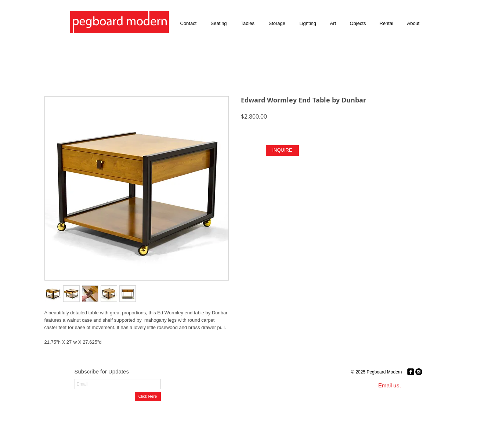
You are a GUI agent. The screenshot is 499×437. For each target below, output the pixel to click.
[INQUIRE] (282, 150)
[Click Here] (148, 396)
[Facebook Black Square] (410, 371)
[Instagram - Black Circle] (418, 371)
